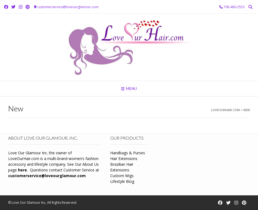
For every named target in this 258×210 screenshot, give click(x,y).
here (22, 170)
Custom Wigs (122, 175)
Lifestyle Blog (122, 181)
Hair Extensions (123, 158)
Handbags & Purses (127, 152)
